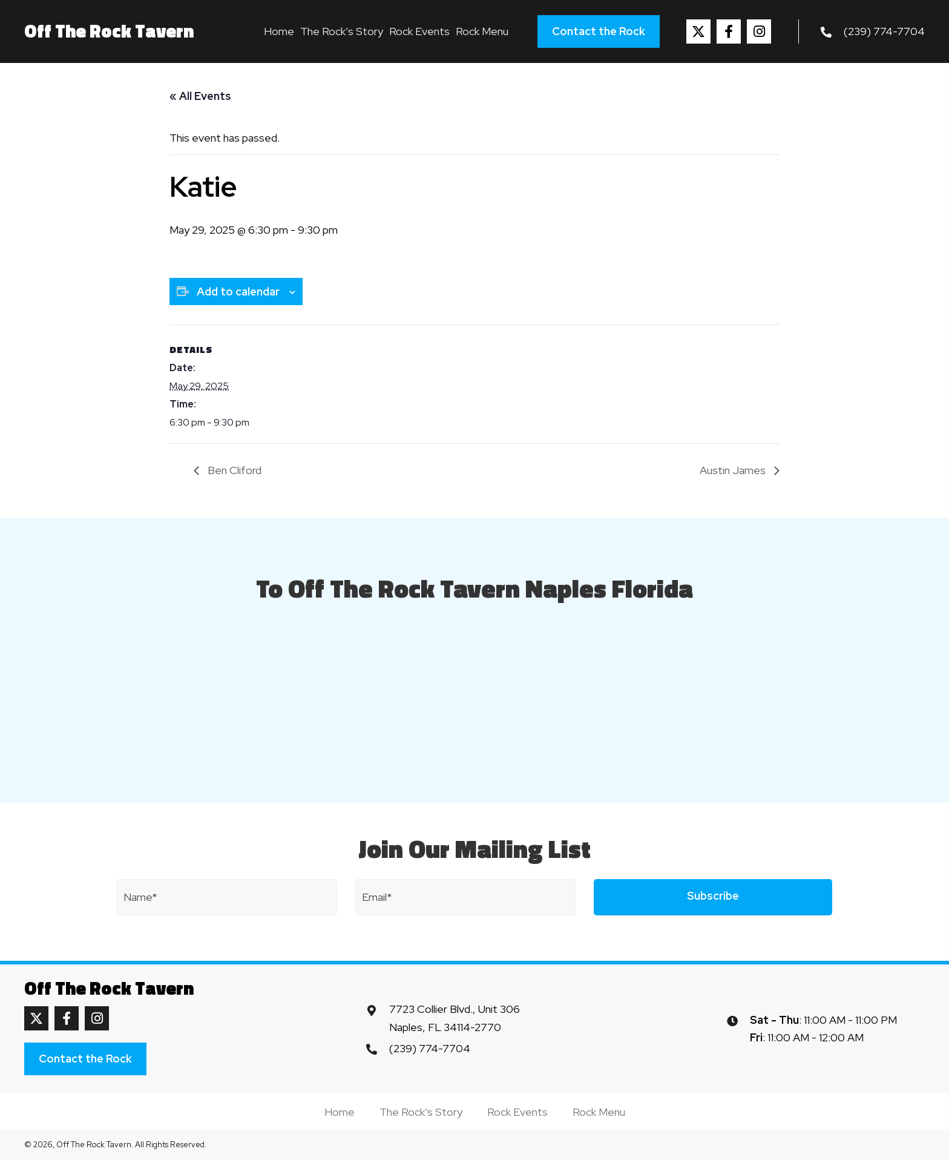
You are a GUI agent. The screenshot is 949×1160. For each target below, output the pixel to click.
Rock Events (517, 1112)
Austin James (734, 470)
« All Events (200, 96)
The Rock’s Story (420, 1112)
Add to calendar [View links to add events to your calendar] (238, 291)
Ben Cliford (233, 470)
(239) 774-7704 (884, 31)
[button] (698, 31)
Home (339, 1112)
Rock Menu (599, 1112)
